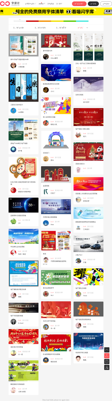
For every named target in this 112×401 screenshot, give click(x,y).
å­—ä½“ (59, 4)
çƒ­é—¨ (33, 4)
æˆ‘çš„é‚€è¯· (79, 4)
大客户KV (78, 255)
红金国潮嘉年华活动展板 (51, 354)
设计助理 (58, 55)
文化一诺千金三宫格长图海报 (85, 63)
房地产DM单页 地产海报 (19, 143)
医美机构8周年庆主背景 (51, 84)
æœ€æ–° (42, 4)
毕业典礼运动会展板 (18, 247)
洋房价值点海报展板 (50, 217)
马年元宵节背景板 (49, 321)
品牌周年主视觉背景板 (18, 215)
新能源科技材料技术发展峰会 (85, 222)
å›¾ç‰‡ (51, 4)
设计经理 (58, 258)
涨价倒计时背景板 (17, 347)
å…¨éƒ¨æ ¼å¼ (41, 28)
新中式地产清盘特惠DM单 (20, 59)
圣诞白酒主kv (80, 164)
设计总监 (25, 109)
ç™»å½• (106, 4)
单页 (44, 254)
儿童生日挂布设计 (17, 105)
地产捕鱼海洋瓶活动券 (18, 289)
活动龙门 (46, 153)
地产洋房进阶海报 (17, 316)
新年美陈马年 (47, 51)
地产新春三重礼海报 (82, 129)
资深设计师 (91, 99)
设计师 (24, 64)
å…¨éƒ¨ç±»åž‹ (19, 28)
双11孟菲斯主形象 (49, 117)
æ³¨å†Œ (93, 4)
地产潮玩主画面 (80, 288)
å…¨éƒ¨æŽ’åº (62, 28)
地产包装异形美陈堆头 (83, 319)
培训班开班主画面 (81, 353)
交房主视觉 (79, 95)
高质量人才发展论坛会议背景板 (86, 194)
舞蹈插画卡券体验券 (18, 384)
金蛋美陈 (46, 186)
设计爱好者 (26, 220)
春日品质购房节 (48, 288)
